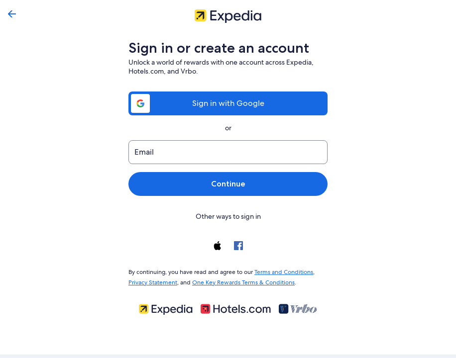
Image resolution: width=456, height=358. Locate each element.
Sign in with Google (228, 103)
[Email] (228, 152)
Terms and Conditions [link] (279, 271)
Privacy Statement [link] (152, 280)
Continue (228, 183)
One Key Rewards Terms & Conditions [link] (240, 280)
